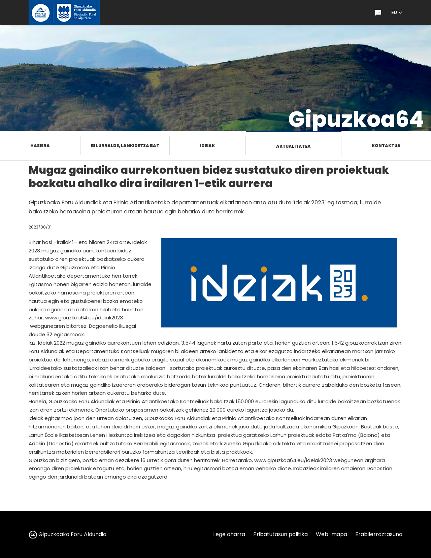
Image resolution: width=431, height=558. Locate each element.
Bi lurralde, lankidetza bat (125, 145)
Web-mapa (331, 534)
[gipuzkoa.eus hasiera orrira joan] (64, 12)
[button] (396, 12)
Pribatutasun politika (280, 534)
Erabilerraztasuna (378, 534)
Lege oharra (229, 534)
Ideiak (207, 145)
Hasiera (40, 145)
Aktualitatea (293, 146)
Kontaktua (386, 145)
